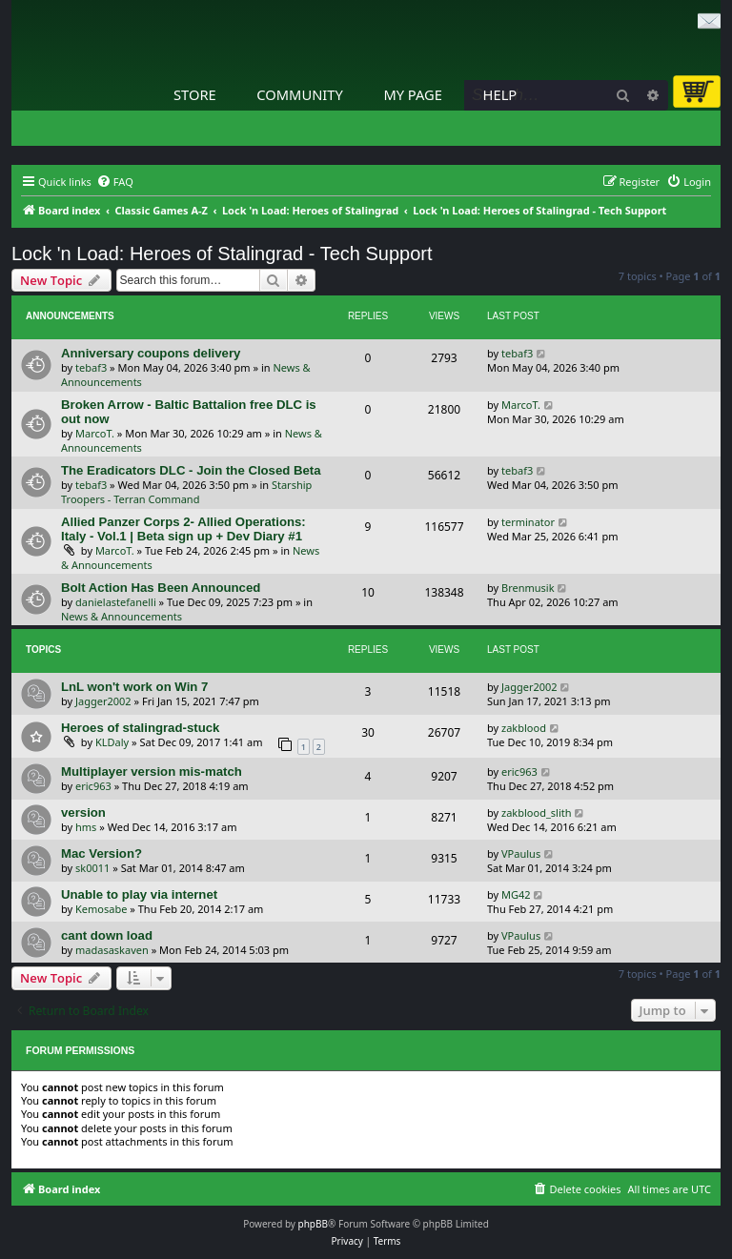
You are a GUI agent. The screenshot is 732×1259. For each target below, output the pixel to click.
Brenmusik (528, 587)
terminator (528, 522)
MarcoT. (94, 433)
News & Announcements (121, 616)
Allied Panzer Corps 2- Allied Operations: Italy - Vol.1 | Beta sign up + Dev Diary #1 (183, 529)
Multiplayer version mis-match (151, 771)
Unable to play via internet (139, 894)
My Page (412, 94)
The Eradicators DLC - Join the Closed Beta (191, 470)
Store (194, 94)
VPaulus (520, 853)
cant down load (106, 935)
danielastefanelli (115, 602)
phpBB (313, 1223)
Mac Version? (101, 853)
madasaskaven (112, 950)
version (83, 812)
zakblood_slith (536, 812)
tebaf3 (91, 367)
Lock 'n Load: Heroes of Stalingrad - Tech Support (222, 253)
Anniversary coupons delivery (150, 353)
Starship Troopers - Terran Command (186, 491)
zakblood (523, 728)
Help (500, 94)
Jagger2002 (103, 701)
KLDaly (112, 742)
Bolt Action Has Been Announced (160, 587)
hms (85, 827)
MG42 (516, 894)
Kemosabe (101, 909)
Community (299, 94)
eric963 (93, 786)
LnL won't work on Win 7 (134, 687)
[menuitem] (114, 182)
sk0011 (92, 868)
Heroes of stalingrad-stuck (140, 728)
